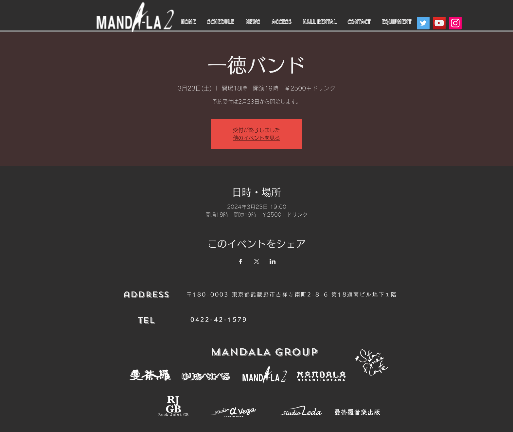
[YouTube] (439, 23)
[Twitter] (423, 23)
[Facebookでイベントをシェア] (241, 261)
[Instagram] (455, 23)
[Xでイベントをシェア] (257, 261)
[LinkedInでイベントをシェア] (273, 261)
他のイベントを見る (256, 138)
